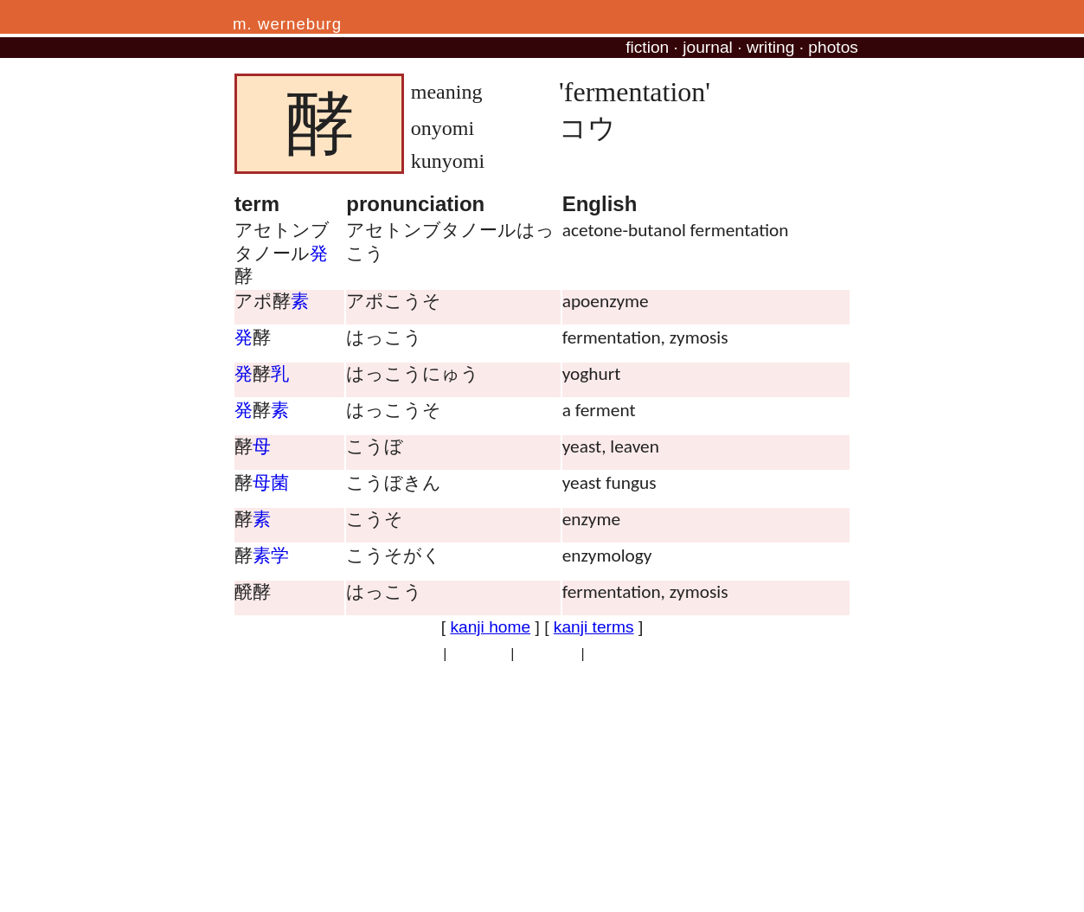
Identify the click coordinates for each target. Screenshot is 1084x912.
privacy (417, 653)
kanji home (490, 627)
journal (708, 47)
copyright (479, 653)
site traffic (547, 653)
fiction (647, 47)
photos (833, 47)
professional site (638, 653)
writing (770, 47)
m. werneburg (287, 24)
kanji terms (594, 627)
